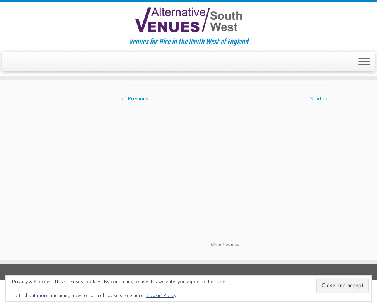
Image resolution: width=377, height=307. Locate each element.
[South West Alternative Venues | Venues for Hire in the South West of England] (188, 20)
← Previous (134, 98)
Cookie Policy (161, 295)
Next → (319, 98)
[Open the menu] (364, 62)
